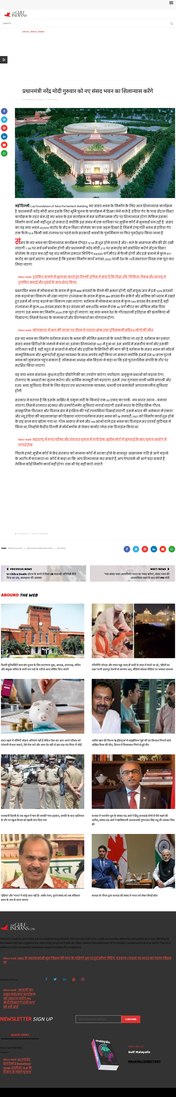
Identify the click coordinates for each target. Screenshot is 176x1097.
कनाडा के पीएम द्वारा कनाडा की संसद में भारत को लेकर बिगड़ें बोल (125, 896)
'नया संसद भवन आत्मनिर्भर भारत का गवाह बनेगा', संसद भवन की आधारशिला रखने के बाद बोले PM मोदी (136, 576)
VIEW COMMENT (40, 533)
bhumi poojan (15, 548)
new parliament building (40, 548)
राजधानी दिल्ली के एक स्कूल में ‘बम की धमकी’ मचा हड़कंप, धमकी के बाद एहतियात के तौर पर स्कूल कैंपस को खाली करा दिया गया (42, 818)
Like (52, 99)
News (41, 31)
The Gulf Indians (21, 1092)
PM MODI (61, 548)
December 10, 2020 (33, 99)
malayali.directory (144, 1062)
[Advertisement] (98, 59)
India (33, 31)
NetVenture (166, 1092)
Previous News (21, 569)
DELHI (25, 31)
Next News (158, 569)
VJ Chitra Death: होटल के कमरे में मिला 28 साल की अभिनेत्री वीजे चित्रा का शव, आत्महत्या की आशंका (41, 576)
